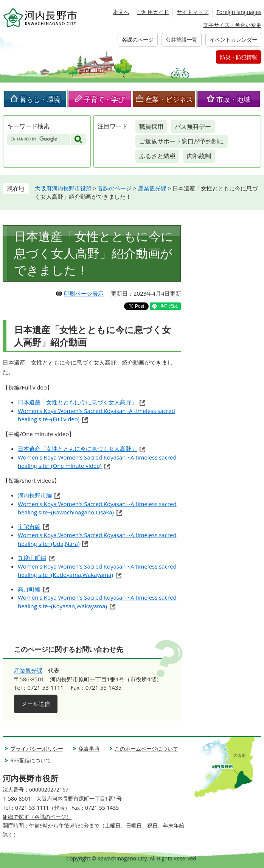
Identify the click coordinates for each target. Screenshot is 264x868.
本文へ (121, 12)
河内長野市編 (35, 495)
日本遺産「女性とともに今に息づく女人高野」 (77, 402)
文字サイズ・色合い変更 (232, 24)
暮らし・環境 (40, 99)
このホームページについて (146, 748)
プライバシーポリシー (36, 748)
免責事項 (88, 748)
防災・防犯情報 (238, 57)
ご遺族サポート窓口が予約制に (181, 141)
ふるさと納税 (157, 156)
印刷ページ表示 (84, 293)
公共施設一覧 (181, 39)
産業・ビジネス (169, 99)
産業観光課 (152, 188)
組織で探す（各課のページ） (37, 816)
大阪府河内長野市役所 (63, 188)
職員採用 (151, 126)
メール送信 (36, 703)
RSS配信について (30, 760)
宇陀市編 (29, 526)
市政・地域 (233, 99)
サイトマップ (192, 12)
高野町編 (29, 589)
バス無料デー (193, 126)
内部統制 (199, 156)
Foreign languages (238, 12)
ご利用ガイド (153, 12)
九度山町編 (32, 557)
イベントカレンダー (233, 39)
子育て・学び (104, 99)
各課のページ (138, 39)
